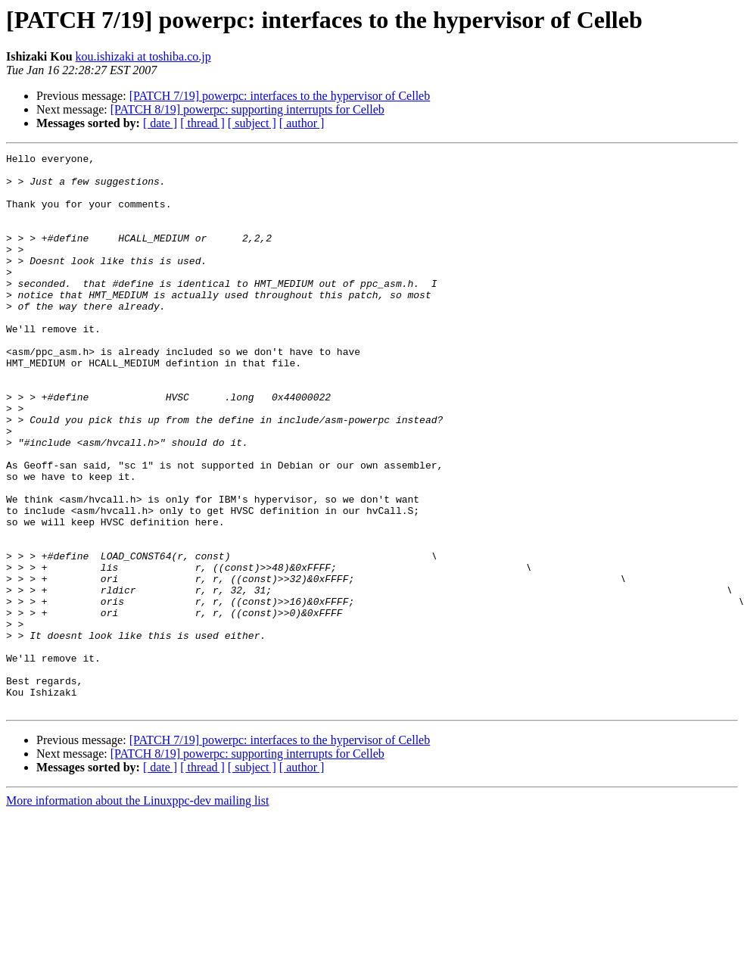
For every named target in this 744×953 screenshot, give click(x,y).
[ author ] (302, 123)
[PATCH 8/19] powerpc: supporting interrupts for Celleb (247, 109)
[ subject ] (252, 123)
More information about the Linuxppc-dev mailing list (137, 911)
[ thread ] (202, 123)
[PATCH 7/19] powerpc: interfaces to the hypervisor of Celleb (280, 95)
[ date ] (160, 123)
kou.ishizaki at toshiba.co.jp (143, 56)
